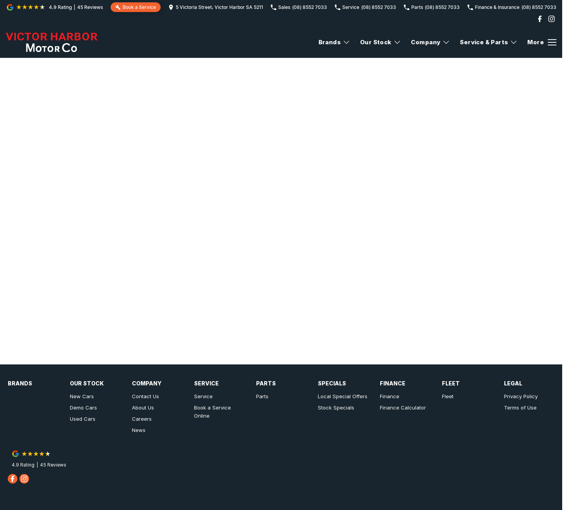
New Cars (82, 396)
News (138, 430)
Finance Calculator (403, 407)
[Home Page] (51, 42)
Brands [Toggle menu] (334, 42)
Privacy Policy (521, 396)
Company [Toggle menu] (430, 42)
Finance (389, 396)
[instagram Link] (551, 19)
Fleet (448, 396)
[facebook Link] (540, 19)
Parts (262, 396)
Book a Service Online (212, 411)
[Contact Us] (215, 7)
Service (203, 396)
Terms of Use (520, 407)
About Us (143, 407)
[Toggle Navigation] (541, 42)
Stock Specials (336, 407)
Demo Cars (83, 407)
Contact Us (145, 396)
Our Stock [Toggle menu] (380, 42)
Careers (142, 419)
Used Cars (82, 419)
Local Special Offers (342, 396)
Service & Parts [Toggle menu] (489, 42)
